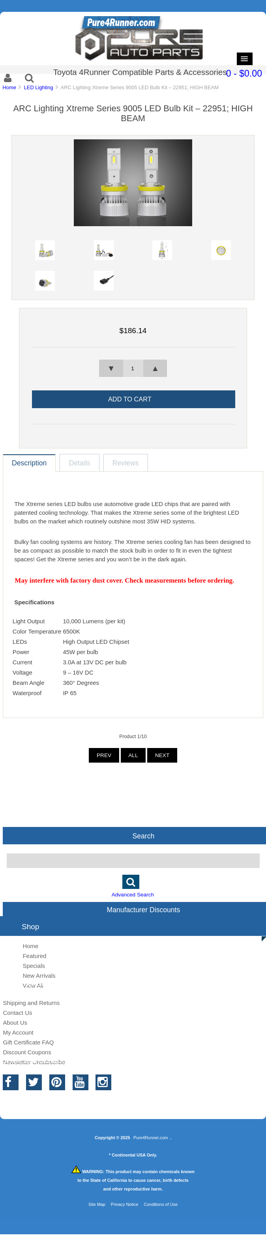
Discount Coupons (27, 1052)
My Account (18, 1032)
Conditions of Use (161, 1204)
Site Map (96, 1204)
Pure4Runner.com (150, 1137)
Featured (34, 955)
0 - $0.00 (244, 73)
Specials (33, 965)
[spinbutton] (133, 368)
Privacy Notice (125, 1204)
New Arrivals (38, 975)
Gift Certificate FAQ (28, 1042)
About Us (15, 1022)
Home (9, 87)
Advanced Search (133, 895)
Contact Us (17, 1012)
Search (144, 836)
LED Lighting (38, 87)
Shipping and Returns (31, 1002)
